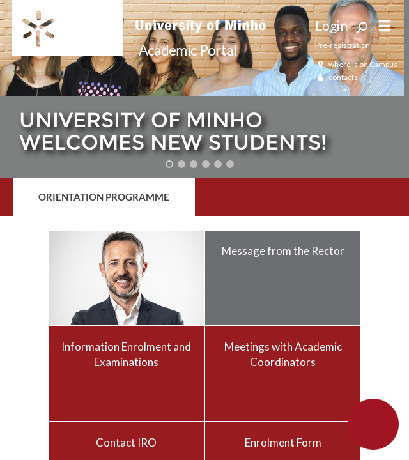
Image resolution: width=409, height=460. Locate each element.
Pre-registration (342, 45)
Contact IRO (126, 442)
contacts (336, 77)
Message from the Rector (283, 250)
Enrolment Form (283, 442)
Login (331, 25)
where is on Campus (356, 64)
